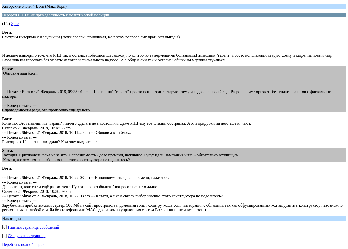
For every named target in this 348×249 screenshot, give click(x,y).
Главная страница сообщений (33, 227)
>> (16, 23)
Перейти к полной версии (24, 244)
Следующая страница (27, 236)
